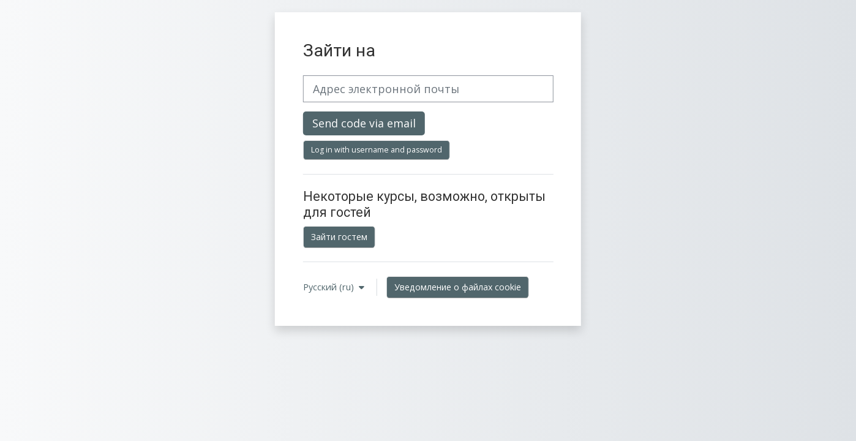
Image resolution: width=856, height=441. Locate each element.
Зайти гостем (339, 237)
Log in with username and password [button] (376, 150)
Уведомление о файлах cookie (457, 287)
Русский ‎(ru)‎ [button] (329, 287)
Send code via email (364, 123)
